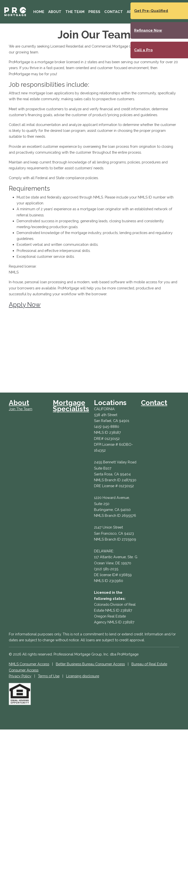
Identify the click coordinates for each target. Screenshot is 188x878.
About (54, 12)
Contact (113, 12)
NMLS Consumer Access (29, 664)
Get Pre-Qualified (151, 11)
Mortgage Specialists (71, 406)
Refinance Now (148, 30)
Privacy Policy (20, 676)
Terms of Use (48, 676)
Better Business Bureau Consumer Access (90, 664)
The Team (74, 12)
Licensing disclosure (82, 676)
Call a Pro (143, 50)
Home (38, 12)
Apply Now (25, 304)
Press (94, 12)
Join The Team (20, 409)
